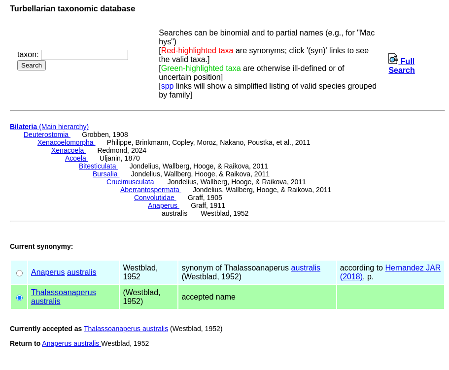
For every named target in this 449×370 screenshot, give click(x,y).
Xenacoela (68, 150)
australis (82, 272)
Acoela (76, 158)
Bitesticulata (98, 166)
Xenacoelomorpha (66, 142)
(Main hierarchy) (49, 127)
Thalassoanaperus (63, 292)
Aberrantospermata (150, 190)
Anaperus (163, 205)
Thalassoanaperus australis (126, 329)
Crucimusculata (131, 182)
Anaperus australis (71, 343)
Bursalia (106, 174)
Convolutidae (155, 198)
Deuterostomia (47, 134)
